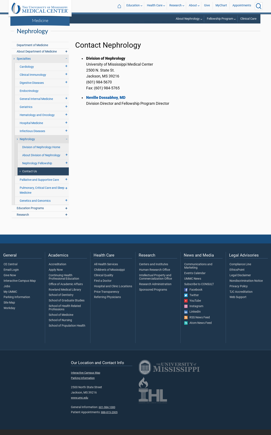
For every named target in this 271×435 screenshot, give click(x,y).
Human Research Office (154, 275)
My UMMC (10, 297)
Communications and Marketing (198, 271)
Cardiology (27, 72)
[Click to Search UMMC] (259, 6)
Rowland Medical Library (65, 295)
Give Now (10, 281)
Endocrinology (29, 96)
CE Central (10, 270)
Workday (9, 313)
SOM (136, 27)
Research (175, 6)
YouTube (192, 306)
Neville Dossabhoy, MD (106, 103)
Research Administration (155, 289)
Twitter (191, 300)
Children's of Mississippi (109, 275)
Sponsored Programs (153, 295)
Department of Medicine (32, 50)
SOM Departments (192, 27)
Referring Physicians (107, 302)
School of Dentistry (61, 300)
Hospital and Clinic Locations (113, 292)
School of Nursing (60, 325)
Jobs (7, 292)
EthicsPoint (237, 275)
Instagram (193, 311)
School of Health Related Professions (65, 313)
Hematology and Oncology (37, 120)
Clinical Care (248, 19)
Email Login (11, 275)
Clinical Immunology (33, 80)
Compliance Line (240, 270)
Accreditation (57, 270)
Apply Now (56, 275)
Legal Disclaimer (240, 281)
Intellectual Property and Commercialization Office (155, 282)
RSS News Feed (197, 323)
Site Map (9, 308)
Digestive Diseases (32, 88)
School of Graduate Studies (66, 306)
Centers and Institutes (153, 270)
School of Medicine (61, 320)
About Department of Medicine (37, 57)
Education (133, 6)
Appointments (241, 6)
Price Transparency (106, 297)
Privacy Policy (239, 292)
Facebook (193, 295)
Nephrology (252, 27)
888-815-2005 (109, 417)
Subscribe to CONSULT (199, 289)
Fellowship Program (220, 19)
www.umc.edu (79, 403)
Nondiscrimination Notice (246, 286)
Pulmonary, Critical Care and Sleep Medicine (42, 196)
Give (207, 6)
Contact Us (29, 177)
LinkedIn (192, 317)
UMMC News (192, 284)
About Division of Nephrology (41, 161)
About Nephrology (188, 19)
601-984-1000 (107, 412)
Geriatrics (26, 112)
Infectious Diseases (32, 136)
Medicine (40, 20)
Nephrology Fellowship (37, 169)
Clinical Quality (103, 281)
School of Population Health (67, 331)
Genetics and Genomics (35, 206)
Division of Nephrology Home (41, 153)
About (193, 6)
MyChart (221, 6)
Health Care (154, 6)
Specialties (24, 64)
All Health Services (106, 270)
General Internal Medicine (36, 104)
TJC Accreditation (241, 297)
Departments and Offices (160, 27)
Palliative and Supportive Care (39, 185)
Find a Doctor (103, 286)
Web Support (238, 302)
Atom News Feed (198, 328)
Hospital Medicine (31, 128)
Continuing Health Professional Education (64, 282)
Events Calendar (195, 278)
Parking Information (17, 302)
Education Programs (30, 213)
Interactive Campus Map (20, 286)
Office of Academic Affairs (66, 289)
